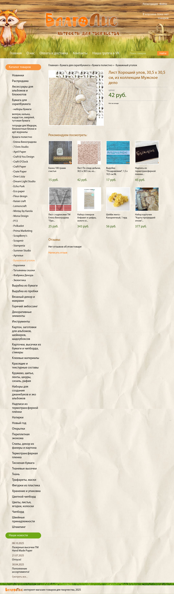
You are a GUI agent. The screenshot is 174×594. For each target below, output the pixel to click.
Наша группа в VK (105, 53)
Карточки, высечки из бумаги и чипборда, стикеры (26, 348)
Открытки (18, 428)
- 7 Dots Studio (20, 147)
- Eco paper (18, 191)
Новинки (18, 75)
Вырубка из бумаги (25, 285)
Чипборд (18, 512)
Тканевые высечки (24, 468)
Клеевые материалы (25, 358)
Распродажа (20, 81)
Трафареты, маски (24, 480)
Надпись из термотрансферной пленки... (145, 171)
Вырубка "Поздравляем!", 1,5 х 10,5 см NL (116, 171)
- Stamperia (18, 245)
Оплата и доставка (54, 53)
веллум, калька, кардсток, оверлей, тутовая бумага (23, 117)
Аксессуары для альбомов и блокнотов (22, 90)
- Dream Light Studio (24, 181)
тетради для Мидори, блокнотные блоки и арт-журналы (24, 129)
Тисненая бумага (23, 463)
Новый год (19, 423)
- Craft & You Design (23, 157)
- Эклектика (19, 280)
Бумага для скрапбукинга (75, 65)
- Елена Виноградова (24, 142)
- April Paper (19, 152)
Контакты (80, 53)
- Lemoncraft (19, 206)
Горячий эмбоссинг (25, 306)
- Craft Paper (19, 166)
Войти (163, 4)
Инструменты (21, 321)
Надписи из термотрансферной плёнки (25, 408)
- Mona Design (20, 216)
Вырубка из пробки (25, 291)
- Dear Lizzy (18, 176)
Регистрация (150, 4)
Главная (16, 53)
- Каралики (18, 265)
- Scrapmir (17, 241)
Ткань (16, 474)
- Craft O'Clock (20, 161)
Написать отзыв (57, 252)
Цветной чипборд (24, 496)
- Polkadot (18, 226)
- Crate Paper (19, 171)
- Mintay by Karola (22, 211)
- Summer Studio (21, 250)
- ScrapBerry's (19, 236)
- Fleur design (19, 196)
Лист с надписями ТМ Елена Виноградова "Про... (59, 217)
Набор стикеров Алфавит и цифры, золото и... (86, 217)
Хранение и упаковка (26, 491)
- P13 (15, 221)
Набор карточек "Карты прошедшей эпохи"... (145, 217)
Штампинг (19, 527)
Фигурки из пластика (26, 485)
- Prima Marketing (22, 231)
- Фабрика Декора (22, 275)
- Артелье (17, 255)
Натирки (17, 417)
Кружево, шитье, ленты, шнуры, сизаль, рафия (23, 377)
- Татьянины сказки (23, 270)
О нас (31, 53)
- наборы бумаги (21, 109)
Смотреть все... (20, 577)
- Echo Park (18, 186)
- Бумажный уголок (23, 260)
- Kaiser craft (19, 201)
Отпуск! (16, 559)
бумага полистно (22, 137)
